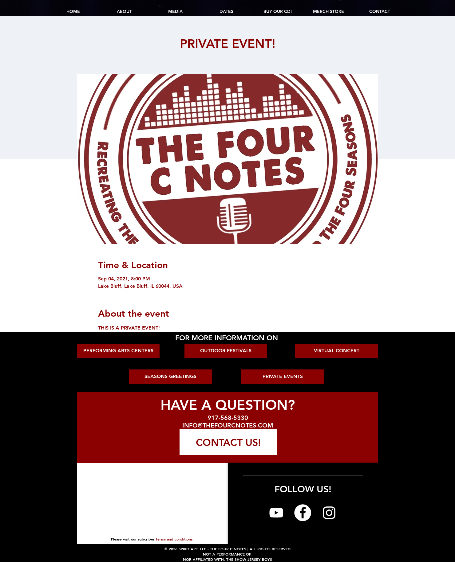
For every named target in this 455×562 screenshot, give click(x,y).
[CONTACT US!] (228, 442)
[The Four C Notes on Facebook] (302, 512)
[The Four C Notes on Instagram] (329, 512)
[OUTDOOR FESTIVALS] (225, 351)
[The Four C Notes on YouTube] (276, 512)
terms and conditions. (175, 539)
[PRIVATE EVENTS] (282, 376)
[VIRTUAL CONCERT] (336, 351)
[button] (226, 11)
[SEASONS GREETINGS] (170, 376)
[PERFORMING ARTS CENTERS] (118, 351)
